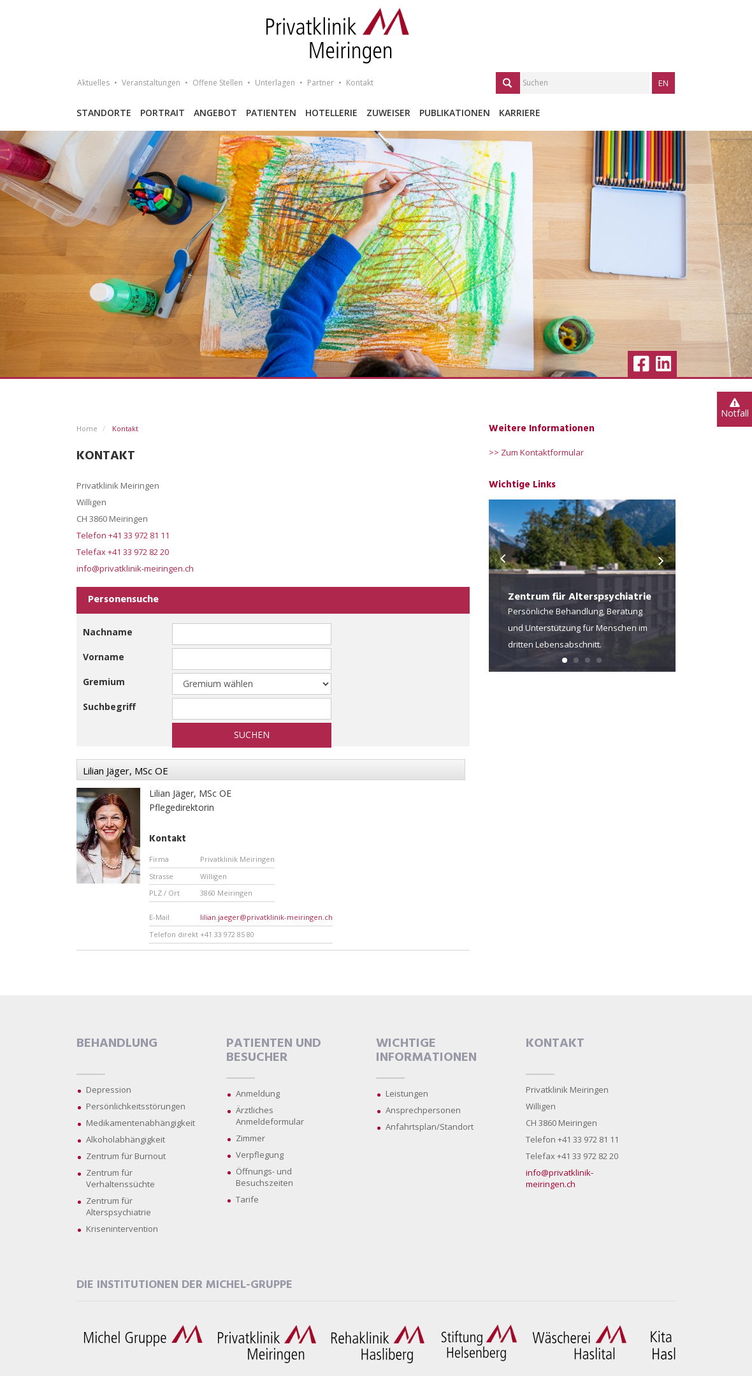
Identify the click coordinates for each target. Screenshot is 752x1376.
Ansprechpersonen (423, 1110)
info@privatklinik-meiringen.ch (135, 568)
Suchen (252, 735)
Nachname (108, 632)
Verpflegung (260, 1154)
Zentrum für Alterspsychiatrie (118, 1206)
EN (663, 83)
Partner (320, 82)
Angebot (215, 113)
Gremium (104, 682)
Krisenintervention (122, 1228)
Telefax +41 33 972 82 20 (122, 552)
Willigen (541, 1106)
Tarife (247, 1199)
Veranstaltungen (151, 82)
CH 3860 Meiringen (561, 1122)
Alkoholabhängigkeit (125, 1139)
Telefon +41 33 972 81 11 (123, 535)
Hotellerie (331, 113)
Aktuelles (93, 82)
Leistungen (407, 1093)
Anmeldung (258, 1093)
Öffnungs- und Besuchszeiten (264, 1176)
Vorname (103, 657)
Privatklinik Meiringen (567, 1089)
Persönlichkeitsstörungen (135, 1106)
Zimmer (250, 1138)
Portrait (162, 113)
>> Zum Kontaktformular (536, 452)
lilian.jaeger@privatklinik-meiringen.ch (266, 917)
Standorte (103, 113)
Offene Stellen (217, 82)
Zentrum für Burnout (126, 1156)
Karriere (519, 113)
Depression (108, 1089)
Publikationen (454, 113)
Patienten (271, 113)
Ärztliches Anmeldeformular (270, 1115)
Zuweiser (388, 113)
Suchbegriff (109, 706)
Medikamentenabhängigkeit (140, 1122)
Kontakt (359, 82)
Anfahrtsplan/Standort (430, 1126)
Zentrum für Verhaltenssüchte (120, 1178)
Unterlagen (275, 82)
